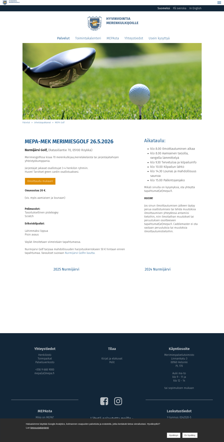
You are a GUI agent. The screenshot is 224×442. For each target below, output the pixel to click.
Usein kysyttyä (159, 33)
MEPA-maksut (44, 416)
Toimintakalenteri (88, 33)
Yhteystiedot (133, 33)
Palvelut (63, 33)
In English (195, 3)
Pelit (112, 357)
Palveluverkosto (43, 357)
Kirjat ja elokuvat (112, 353)
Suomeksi (164, 3)
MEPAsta (113, 33)
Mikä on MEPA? (44, 412)
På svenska (179, 3)
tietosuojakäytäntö (39, 427)
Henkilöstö (44, 349)
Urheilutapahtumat (42, 117)
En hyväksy (189, 435)
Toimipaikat (44, 353)
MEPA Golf (59, 117)
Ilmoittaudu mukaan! (40, 176)
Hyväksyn (173, 435)
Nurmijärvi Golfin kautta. (80, 247)
